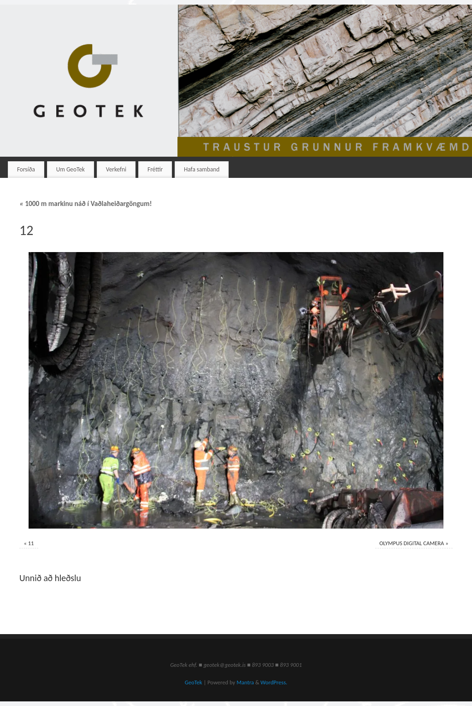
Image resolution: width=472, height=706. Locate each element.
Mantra (245, 682)
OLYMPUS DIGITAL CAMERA (411, 543)
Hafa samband (201, 169)
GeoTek (193, 682)
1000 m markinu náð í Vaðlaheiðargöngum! (85, 203)
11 (31, 543)
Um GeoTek (70, 169)
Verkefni (116, 169)
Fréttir (155, 169)
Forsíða (26, 169)
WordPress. (273, 682)
